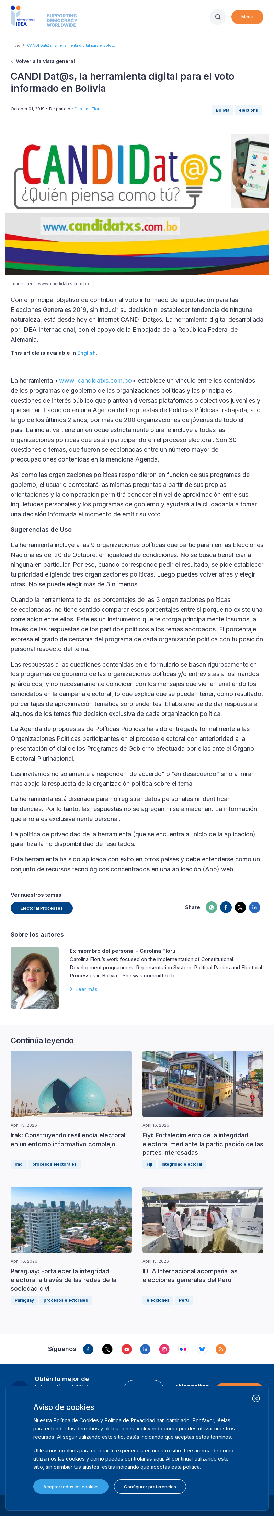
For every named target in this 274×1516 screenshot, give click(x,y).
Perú (184, 1300)
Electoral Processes (42, 908)
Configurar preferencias (150, 1486)
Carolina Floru (88, 108)
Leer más (86, 989)
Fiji (149, 1164)
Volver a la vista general (45, 61)
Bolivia (222, 110)
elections (248, 110)
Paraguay (24, 1300)
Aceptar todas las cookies (71, 1486)
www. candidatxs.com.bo (95, 380)
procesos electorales (54, 1164)
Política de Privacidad (129, 1420)
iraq (19, 1164)
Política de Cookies (76, 1420)
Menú (247, 17)
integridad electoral (182, 1164)
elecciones (158, 1300)
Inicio (15, 45)
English (86, 353)
